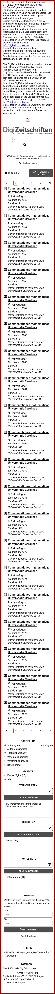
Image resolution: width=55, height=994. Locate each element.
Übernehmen (28, 929)
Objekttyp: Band (28, 163)
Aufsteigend (12, 745)
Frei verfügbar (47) (15, 775)
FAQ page (36, 67)
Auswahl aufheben (28, 834)
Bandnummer (12, 765)
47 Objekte (12, 173)
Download (10, 955)
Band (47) (12, 840)
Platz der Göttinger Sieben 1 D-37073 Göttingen (19, 981)
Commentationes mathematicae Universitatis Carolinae (28, 190)
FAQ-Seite (36, 4)
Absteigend (45, 745)
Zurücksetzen (28, 936)
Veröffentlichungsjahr (16, 761)
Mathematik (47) (15, 877)
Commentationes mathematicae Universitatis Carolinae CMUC (23, 805)
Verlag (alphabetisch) (16, 757)
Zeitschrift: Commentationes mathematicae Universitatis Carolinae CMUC (28, 157)
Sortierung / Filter (40, 173)
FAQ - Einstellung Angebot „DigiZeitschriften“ (28, 952)
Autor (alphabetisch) (16, 749)
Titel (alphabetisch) (15, 753)
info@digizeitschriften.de (16, 45)
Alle (7, 779)
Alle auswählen (28, 797)
